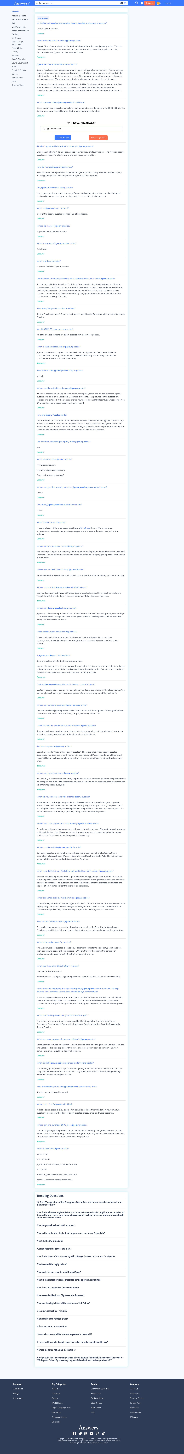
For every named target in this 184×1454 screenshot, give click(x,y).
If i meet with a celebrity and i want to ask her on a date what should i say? (72, 1342)
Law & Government (20, 63)
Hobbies (15, 55)
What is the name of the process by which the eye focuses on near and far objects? (76, 1256)
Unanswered (18, 1398)
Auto (14, 23)
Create (150, 3)
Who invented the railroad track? (52, 1318)
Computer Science (59, 1417)
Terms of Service (137, 1398)
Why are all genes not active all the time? (56, 1350)
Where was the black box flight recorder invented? (60, 1295)
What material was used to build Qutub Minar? (59, 1272)
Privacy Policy (135, 1403)
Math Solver (96, 1408)
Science (15, 74)
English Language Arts (61, 1408)
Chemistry (56, 1393)
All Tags (16, 1393)
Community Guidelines (100, 1389)
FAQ (93, 1412)
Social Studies (18, 78)
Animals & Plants (19, 16)
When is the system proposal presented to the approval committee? (69, 1279)
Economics (56, 1422)
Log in (168, 3)
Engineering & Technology (17, 43)
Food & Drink (17, 48)
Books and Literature (20, 30)
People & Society (19, 70)
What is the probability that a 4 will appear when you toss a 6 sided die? (71, 1233)
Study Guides (96, 1403)
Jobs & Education (19, 59)
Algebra (55, 1389)
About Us (134, 1389)
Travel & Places (18, 85)
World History (57, 1403)
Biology (55, 1398)
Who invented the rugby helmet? (52, 1264)
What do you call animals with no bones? (56, 1225)
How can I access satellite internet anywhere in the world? (64, 1334)
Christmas (85, 528)
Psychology (56, 1412)
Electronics (16, 38)
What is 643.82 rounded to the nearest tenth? (58, 1287)
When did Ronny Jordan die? (50, 1241)
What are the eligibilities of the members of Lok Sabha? (63, 1303)
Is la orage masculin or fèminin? (52, 1311)
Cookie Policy (135, 1412)
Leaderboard (18, 1389)
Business (15, 34)
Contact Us (134, 1393)
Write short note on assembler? (52, 1326)
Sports (15, 81)
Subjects (15, 11)
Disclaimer (134, 1408)
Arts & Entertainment (21, 19)
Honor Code (96, 1393)
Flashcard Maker (98, 1398)
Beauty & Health (19, 27)
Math (14, 66)
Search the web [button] (63, 138)
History (15, 52)
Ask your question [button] (98, 138)
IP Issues (134, 1417)
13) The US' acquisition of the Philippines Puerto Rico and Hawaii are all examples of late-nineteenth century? (79, 1203)
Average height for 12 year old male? (54, 1248)
